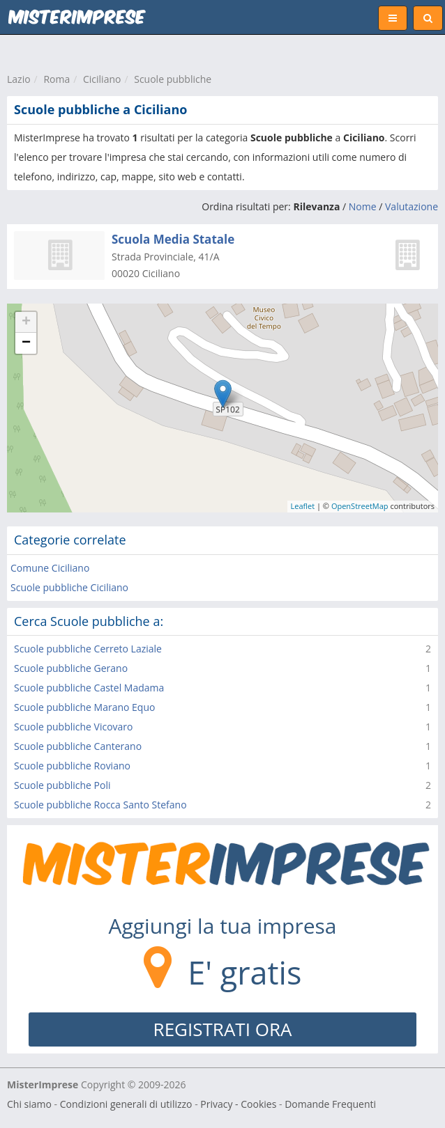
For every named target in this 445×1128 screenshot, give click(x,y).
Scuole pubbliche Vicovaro (73, 726)
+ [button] (26, 322)
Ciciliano (102, 79)
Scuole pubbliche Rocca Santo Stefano (100, 804)
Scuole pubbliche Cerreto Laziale (88, 648)
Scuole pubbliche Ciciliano (69, 587)
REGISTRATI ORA (222, 1029)
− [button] (26, 343)
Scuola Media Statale (173, 239)
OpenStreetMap (360, 506)
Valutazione (411, 206)
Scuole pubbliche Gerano (71, 668)
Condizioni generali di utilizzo (126, 1104)
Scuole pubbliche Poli (62, 785)
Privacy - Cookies (238, 1104)
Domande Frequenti (330, 1104)
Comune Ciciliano (49, 567)
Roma (56, 79)
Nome (363, 206)
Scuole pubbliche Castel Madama (89, 687)
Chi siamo (29, 1104)
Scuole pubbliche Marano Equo (84, 707)
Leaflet (303, 506)
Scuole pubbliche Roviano (72, 765)
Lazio (19, 79)
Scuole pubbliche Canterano (78, 746)
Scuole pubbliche (172, 79)
